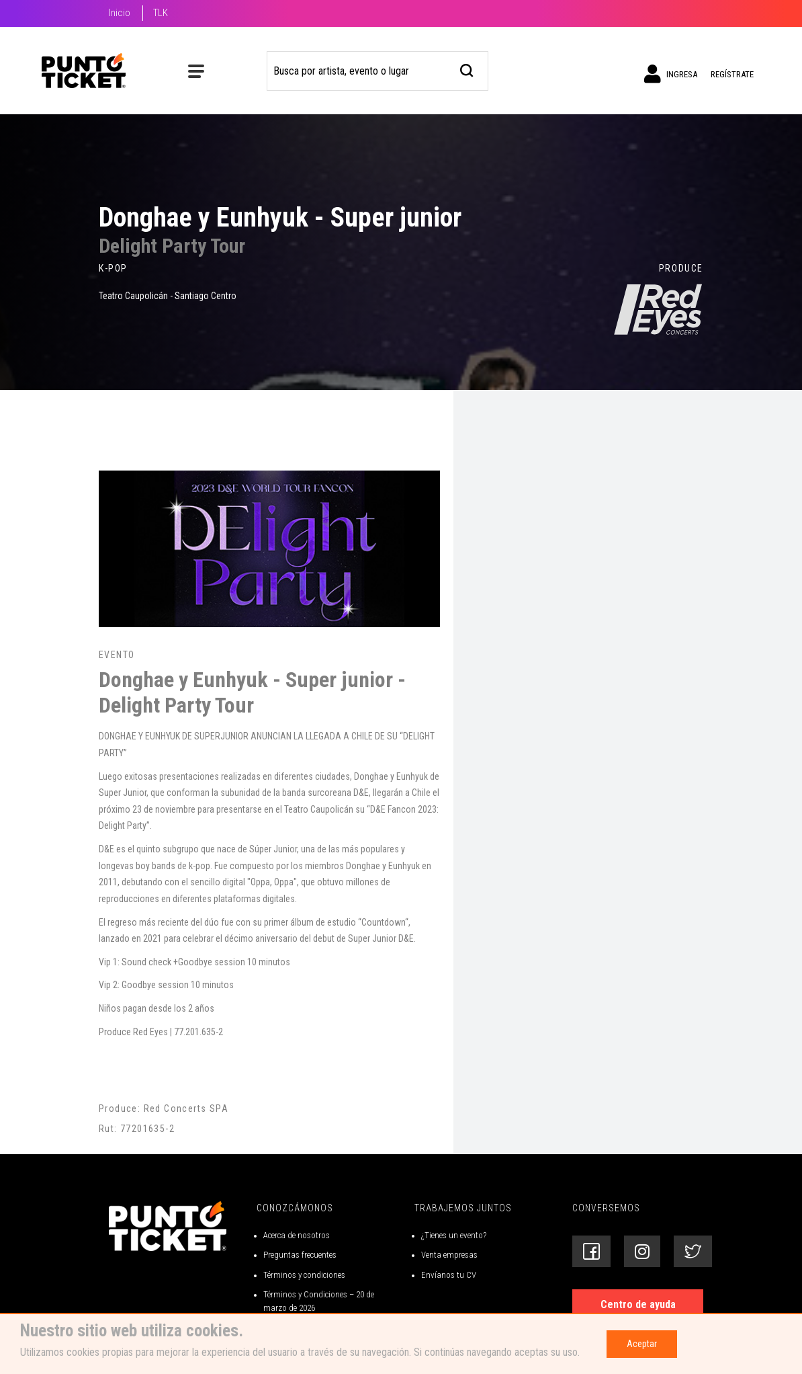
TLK (160, 13)
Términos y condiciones (304, 1275)
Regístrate (732, 74)
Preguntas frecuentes (300, 1255)
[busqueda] (467, 69)
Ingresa (670, 74)
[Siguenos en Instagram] (642, 1251)
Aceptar (642, 1343)
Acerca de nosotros (296, 1235)
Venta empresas (449, 1255)
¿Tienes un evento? (453, 1235)
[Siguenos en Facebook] (591, 1251)
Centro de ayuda (638, 1304)
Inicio (119, 13)
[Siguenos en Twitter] (693, 1251)
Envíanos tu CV (448, 1275)
